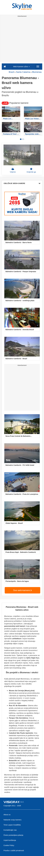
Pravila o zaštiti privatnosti (14, 850)
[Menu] (37, 66)
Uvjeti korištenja (10, 840)
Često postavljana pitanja (13, 835)
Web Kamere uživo (21, 66)
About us (7, 815)
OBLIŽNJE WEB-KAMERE (22, 183)
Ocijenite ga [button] (31, 170)
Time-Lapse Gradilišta (12, 825)
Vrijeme (13, 170)
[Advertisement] (22, 40)
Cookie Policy (9, 845)
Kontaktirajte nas (10, 830)
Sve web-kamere (22, 590)
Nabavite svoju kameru (12, 820)
